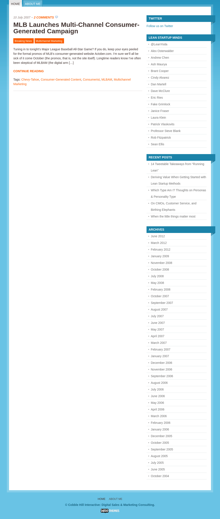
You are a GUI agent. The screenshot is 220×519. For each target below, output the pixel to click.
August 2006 (159, 382)
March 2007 (159, 342)
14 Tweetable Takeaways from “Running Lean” (177, 167)
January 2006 (160, 429)
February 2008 (160, 289)
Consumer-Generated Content (61, 79)
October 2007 (160, 296)
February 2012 (160, 249)
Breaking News (23, 41)
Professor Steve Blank (166, 131)
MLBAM (106, 79)
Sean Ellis (157, 144)
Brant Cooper (160, 71)
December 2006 (161, 362)
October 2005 (160, 442)
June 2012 (158, 236)
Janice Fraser (160, 111)
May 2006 (157, 402)
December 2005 (161, 436)
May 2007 (157, 329)
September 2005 (162, 449)
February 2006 (160, 422)
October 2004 (160, 476)
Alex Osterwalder (162, 51)
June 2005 (158, 469)
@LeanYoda (159, 44)
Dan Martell (158, 84)
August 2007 (159, 309)
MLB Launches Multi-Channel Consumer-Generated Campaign (76, 28)
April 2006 (157, 409)
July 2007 (157, 316)
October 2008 (160, 269)
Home (15, 4)
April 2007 (157, 336)
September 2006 (162, 376)
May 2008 (157, 283)
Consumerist (91, 79)
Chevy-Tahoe (30, 79)
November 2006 (161, 369)
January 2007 (160, 356)
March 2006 (159, 416)
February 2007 (160, 349)
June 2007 (158, 323)
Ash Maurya (159, 64)
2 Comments (44, 17)
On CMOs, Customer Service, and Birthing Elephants (173, 206)
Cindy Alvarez (160, 77)
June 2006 (158, 396)
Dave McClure (160, 91)
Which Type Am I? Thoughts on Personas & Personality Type (178, 193)
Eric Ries (157, 97)
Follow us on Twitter (160, 26)
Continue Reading (28, 71)
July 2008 (157, 276)
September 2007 (162, 303)
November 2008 (161, 263)
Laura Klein (158, 117)
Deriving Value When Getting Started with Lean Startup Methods (178, 180)
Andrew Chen (160, 57)
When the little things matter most (173, 216)
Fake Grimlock (160, 104)
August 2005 (159, 456)
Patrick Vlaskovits (162, 124)
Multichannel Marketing (49, 41)
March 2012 (159, 243)
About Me (33, 4)
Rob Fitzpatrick (161, 137)
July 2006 (157, 389)
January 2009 (160, 256)
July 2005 (157, 462)
